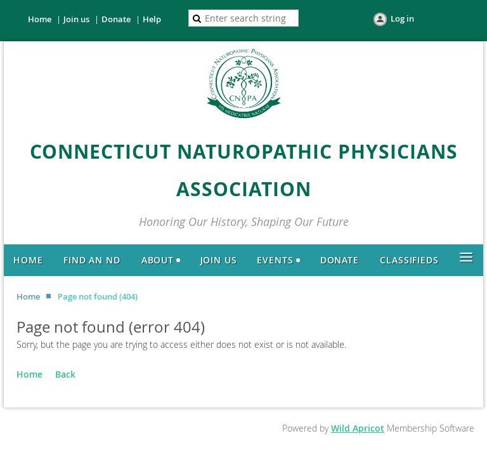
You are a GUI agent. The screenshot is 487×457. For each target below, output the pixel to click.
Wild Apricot (357, 428)
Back (65, 374)
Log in (402, 18)
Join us (76, 19)
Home (39, 19)
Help (152, 19)
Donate (116, 19)
